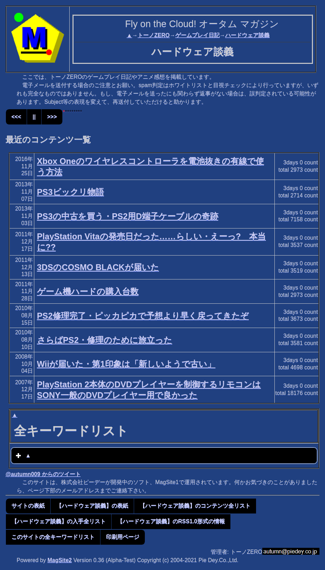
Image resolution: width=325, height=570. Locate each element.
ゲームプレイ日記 (197, 35)
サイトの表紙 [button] (28, 506)
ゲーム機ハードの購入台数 (88, 291)
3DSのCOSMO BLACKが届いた (98, 267)
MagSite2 (59, 560)
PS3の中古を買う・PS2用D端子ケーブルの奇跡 (127, 216)
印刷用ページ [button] (122, 537)
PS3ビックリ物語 (70, 192)
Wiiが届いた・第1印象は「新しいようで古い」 (126, 364)
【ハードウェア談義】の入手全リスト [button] (58, 521)
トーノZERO (153, 35)
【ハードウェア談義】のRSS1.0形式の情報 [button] (171, 521)
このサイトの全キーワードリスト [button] (53, 537)
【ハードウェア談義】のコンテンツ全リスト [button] (195, 506)
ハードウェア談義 (247, 35)
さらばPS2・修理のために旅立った (104, 340)
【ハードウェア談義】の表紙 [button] (92, 506)
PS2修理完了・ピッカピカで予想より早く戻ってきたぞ (143, 315)
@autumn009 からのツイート (43, 474)
